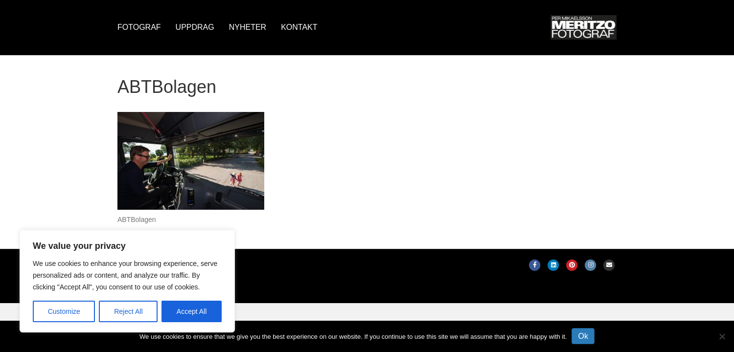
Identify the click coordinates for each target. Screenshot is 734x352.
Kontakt (299, 27)
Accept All (191, 311)
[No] (722, 336)
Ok (583, 336)
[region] (127, 281)
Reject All (128, 311)
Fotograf (139, 27)
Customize (64, 311)
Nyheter (247, 27)
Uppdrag (195, 27)
